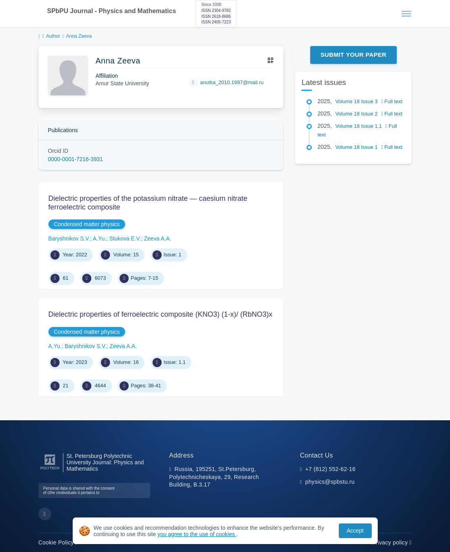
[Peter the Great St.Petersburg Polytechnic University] (50, 469)
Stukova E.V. (125, 238)
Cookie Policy (58, 542)
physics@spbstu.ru (330, 482)
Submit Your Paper (353, 54)
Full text (391, 101)
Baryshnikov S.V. (69, 238)
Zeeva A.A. (157, 238)
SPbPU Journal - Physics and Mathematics (111, 11)
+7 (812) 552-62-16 (330, 469)
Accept (355, 530)
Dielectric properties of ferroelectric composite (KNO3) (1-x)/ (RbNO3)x (160, 314)
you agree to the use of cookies (197, 534)
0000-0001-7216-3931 (75, 159)
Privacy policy (391, 542)
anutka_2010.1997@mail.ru (232, 82)
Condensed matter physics (87, 224)
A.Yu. (99, 238)
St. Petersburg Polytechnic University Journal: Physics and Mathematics (105, 462)
